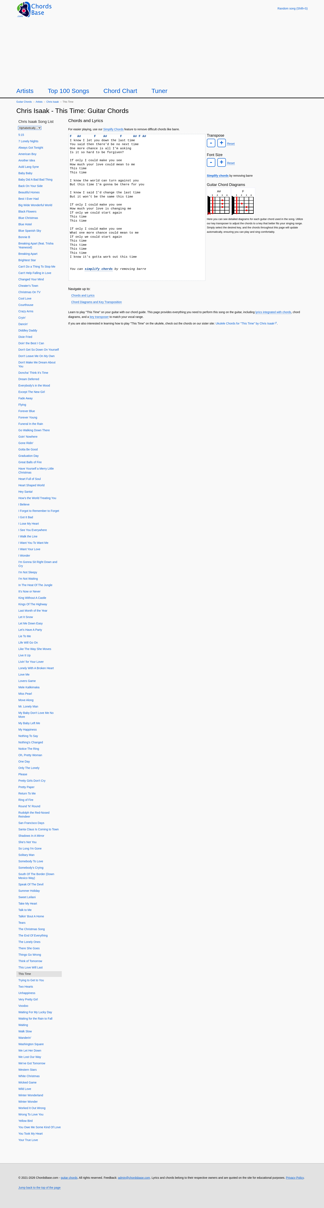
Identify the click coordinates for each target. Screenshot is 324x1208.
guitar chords (69, 1177)
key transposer (99, 316)
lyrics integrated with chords (273, 312)
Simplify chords (218, 174)
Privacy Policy (295, 1177)
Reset (230, 143)
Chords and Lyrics (82, 295)
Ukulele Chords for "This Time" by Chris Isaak (245, 323)
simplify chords (99, 269)
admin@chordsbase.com (134, 1177)
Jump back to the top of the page (39, 1187)
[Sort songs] (29, 128)
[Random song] (293, 8)
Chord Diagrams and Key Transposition (96, 302)
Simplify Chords (113, 129)
